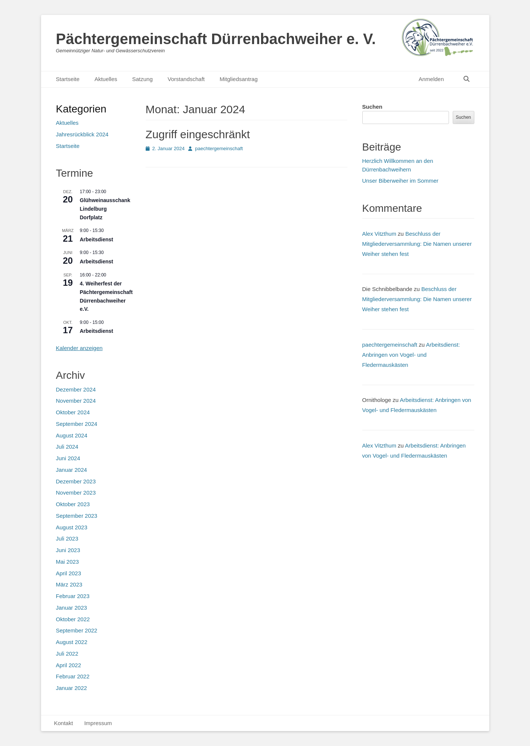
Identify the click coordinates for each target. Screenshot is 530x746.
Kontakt (63, 723)
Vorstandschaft (186, 79)
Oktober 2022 (73, 619)
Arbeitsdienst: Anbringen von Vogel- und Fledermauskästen (411, 354)
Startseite (68, 79)
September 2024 (76, 424)
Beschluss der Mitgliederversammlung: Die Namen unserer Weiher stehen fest (417, 243)
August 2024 (71, 435)
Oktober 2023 (73, 504)
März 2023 (69, 584)
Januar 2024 (71, 470)
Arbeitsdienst (96, 239)
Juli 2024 (67, 446)
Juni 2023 (68, 550)
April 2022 (68, 665)
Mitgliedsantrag (239, 79)
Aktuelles (105, 79)
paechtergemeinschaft (219, 148)
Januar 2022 (71, 688)
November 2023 (76, 492)
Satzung (142, 79)
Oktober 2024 (73, 412)
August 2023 (71, 527)
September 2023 (76, 516)
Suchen (372, 106)
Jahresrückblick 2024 (82, 134)
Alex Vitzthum (379, 233)
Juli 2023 (67, 538)
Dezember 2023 (76, 481)
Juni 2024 (68, 458)
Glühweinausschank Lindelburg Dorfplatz (105, 208)
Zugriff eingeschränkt (198, 134)
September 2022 (76, 630)
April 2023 (68, 573)
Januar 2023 (71, 607)
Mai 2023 (67, 561)
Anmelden (431, 79)
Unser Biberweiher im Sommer (400, 180)
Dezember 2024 (76, 389)
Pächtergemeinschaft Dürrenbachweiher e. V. (216, 39)
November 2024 (76, 400)
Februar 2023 (73, 596)
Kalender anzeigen (79, 348)
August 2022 (71, 642)
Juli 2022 (67, 653)
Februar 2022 (73, 676)
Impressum (98, 723)
